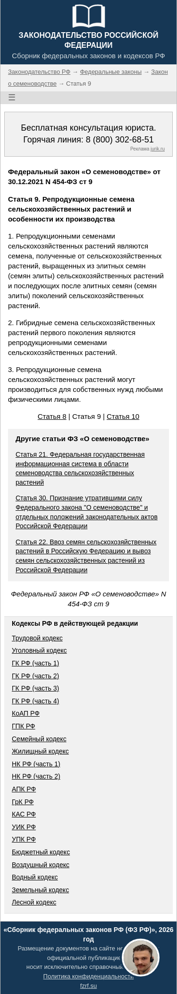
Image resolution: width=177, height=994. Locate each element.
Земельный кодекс (40, 890)
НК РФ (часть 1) (36, 764)
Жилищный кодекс (40, 751)
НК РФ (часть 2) (36, 776)
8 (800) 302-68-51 (120, 139)
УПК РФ (24, 839)
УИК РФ (24, 827)
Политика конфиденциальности (88, 976)
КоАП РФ (26, 713)
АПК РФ (24, 789)
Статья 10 (123, 416)
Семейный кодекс (39, 739)
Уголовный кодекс (39, 650)
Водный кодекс (35, 877)
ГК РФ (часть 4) (35, 701)
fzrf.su (88, 985)
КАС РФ (24, 814)
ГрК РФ (23, 802)
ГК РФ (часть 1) (35, 663)
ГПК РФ (23, 726)
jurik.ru (158, 148)
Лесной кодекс (34, 902)
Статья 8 (52, 416)
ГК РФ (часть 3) (35, 688)
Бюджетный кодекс (41, 852)
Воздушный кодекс (40, 865)
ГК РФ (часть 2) (35, 676)
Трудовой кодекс (37, 638)
